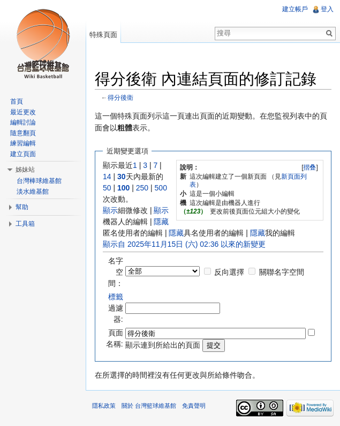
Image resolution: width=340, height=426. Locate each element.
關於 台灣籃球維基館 (149, 405)
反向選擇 (229, 272)
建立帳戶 (295, 9)
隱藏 (161, 221)
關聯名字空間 (281, 272)
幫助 (22, 207)
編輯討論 (23, 122)
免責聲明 (194, 405)
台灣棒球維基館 (39, 181)
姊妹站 (25, 169)
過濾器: (115, 308)
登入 (327, 9)
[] (310, 167)
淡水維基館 (33, 191)
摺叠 (309, 167)
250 (142, 187)
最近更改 (23, 112)
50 (107, 187)
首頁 (16, 101)
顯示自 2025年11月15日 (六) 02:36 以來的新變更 (184, 244)
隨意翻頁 (23, 133)
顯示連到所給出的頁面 (162, 345)
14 (107, 176)
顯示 (110, 210)
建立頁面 (23, 154)
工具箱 (25, 223)
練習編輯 (23, 143)
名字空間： (115, 272)
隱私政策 (104, 405)
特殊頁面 (103, 35)
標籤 (115, 296)
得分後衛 (120, 97)
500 (161, 187)
